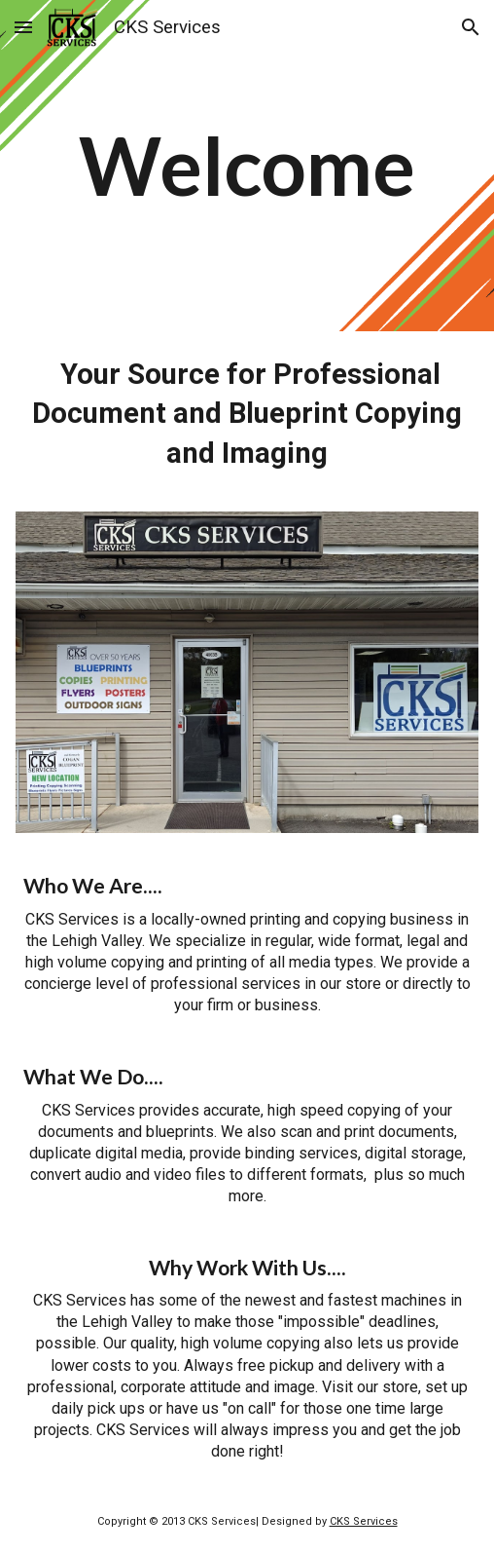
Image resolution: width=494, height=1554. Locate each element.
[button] (23, 27)
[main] (247, 165)
